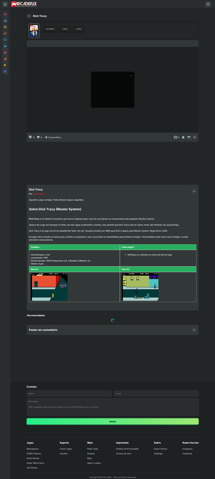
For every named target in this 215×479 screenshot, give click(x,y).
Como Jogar (66, 449)
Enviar (113, 421)
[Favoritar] (183, 137)
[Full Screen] (194, 137)
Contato (64, 453)
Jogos (78, 29)
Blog (89, 458)
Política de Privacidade (127, 449)
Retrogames (33, 449)
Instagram (187, 449)
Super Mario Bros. (36, 463)
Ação (65, 29)
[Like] (39, 137)
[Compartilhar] (52, 137)
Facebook (187, 453)
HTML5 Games (34, 453)
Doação (91, 453)
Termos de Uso (123, 453)
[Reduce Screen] (189, 137)
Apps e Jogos (94, 463)
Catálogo (158, 453)
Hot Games (32, 467)
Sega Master (39, 194)
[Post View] (176, 137)
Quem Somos (160, 449)
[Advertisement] (113, 162)
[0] (31, 137)
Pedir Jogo (92, 449)
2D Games (50, 29)
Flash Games (33, 458)
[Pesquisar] (208, 4)
